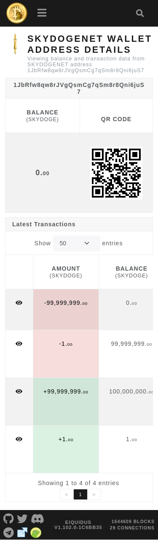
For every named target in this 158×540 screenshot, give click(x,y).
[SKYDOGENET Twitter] (22, 518)
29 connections (132, 527)
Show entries (79, 243)
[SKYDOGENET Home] (17, 13)
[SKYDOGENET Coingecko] (36, 531)
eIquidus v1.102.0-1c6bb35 (78, 525)
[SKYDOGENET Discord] (37, 518)
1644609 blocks (133, 521)
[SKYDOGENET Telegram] (9, 531)
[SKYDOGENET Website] (22, 531)
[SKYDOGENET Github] (9, 518)
